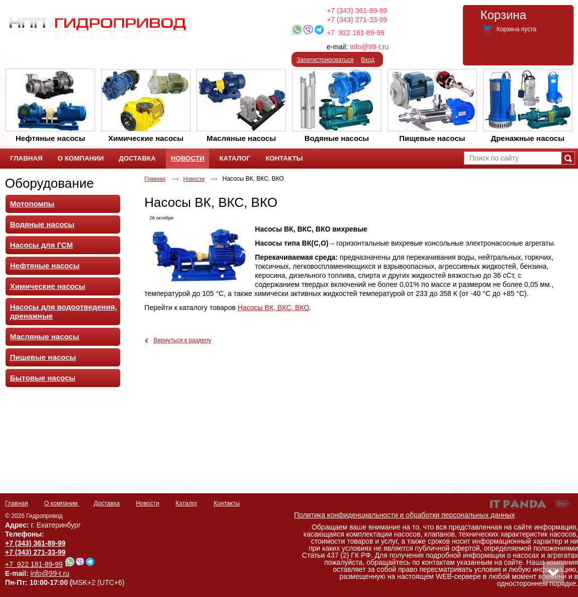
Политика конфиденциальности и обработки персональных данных (404, 515)
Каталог (186, 503)
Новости (188, 158)
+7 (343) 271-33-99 (357, 20)
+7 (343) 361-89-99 (357, 11)
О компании (61, 503)
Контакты (227, 503)
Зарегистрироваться (325, 59)
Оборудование (49, 183)
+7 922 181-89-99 (355, 33)
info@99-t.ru (369, 47)
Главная (154, 179)
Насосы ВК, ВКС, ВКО (274, 308)
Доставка (107, 503)
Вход (367, 59)
